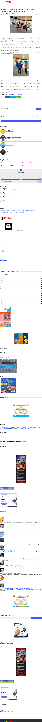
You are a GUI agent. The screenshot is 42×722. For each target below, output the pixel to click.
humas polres (17, 428)
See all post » (2, 250)
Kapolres (7, 210)
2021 (21, 288)
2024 (21, 282)
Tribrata (1, 521)
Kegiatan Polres (21, 210)
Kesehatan (3, 261)
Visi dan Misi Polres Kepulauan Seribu (13, 137)
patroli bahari (37, 427)
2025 (21, 280)
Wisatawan (16, 212)
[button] (41, 2)
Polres (35, 210)
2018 (21, 293)
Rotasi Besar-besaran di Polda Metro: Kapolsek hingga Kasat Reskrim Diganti (12, 558)
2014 (21, 301)
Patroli (18, 427)
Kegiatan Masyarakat (14, 210)
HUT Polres (28, 428)
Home (1, 450)
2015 (21, 299)
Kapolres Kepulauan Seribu (11, 151)
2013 (21, 303)
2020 (21, 290)
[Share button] (22, 97)
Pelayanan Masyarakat (29, 210)
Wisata (11, 212)
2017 (21, 295)
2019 (21, 292)
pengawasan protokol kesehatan (9, 94)
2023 (21, 284)
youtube (11, 165)
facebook (11, 162)
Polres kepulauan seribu (19, 94)
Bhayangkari (3, 210)
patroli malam (25, 427)
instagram (32, 162)
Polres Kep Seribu (3, 428)
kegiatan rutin (21, 212)
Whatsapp (18, 97)
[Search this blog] (15, 618)
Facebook (8, 97)
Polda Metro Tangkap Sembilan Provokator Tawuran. (8, 550)
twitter (32, 165)
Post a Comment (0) (21, 121)
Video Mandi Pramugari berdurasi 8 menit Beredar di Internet (10, 573)
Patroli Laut (21, 428)
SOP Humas (2, 580)
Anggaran (8, 144)
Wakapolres (13, 428)
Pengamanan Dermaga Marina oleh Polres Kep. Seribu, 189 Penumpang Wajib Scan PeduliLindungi (16, 588)
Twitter (13, 97)
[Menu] (1, 2)
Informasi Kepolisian (6, 644)
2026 (21, 278)
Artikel (2, 252)
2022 (21, 286)
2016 (21, 297)
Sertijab (24, 428)
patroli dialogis (8, 428)
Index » (1, 259)
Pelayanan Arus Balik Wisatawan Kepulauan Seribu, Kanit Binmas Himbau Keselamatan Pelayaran (16, 565)
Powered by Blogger (11, 230)
